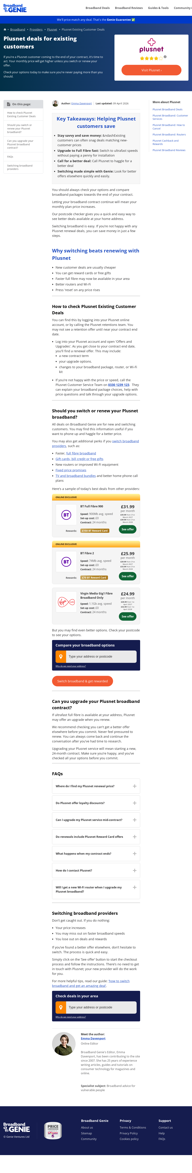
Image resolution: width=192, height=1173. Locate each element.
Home (5, 29)
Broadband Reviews (129, 8)
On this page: (21, 104)
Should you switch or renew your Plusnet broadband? (19, 128)
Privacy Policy (129, 1133)
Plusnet (52, 29)
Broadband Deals (98, 8)
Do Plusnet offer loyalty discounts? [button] (80, 803)
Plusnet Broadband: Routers (169, 134)
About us (87, 1127)
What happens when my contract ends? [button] (83, 854)
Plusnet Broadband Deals (168, 109)
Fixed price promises (71, 470)
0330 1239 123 (118, 385)
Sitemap (86, 1133)
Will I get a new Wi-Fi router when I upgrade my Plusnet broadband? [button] (89, 889)
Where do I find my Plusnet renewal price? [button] (85, 786)
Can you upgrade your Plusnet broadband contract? (20, 144)
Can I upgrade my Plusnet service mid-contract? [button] (89, 820)
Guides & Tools (158, 8)
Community (89, 1139)
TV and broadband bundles (76, 476)
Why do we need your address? (71, 666)
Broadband (17, 29)
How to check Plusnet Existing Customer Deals (21, 114)
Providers (36, 29)
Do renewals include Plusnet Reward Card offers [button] (89, 837)
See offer (127, 529)
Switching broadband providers (20, 167)
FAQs (10, 156)
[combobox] (96, 657)
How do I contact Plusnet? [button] (74, 870)
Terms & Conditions (133, 1127)
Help (162, 1133)
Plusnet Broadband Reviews (169, 150)
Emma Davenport (81, 103)
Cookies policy (129, 1139)
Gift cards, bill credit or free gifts (79, 459)
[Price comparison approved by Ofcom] (53, 1130)
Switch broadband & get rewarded (82, 681)
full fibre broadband (81, 453)
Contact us (166, 1127)
